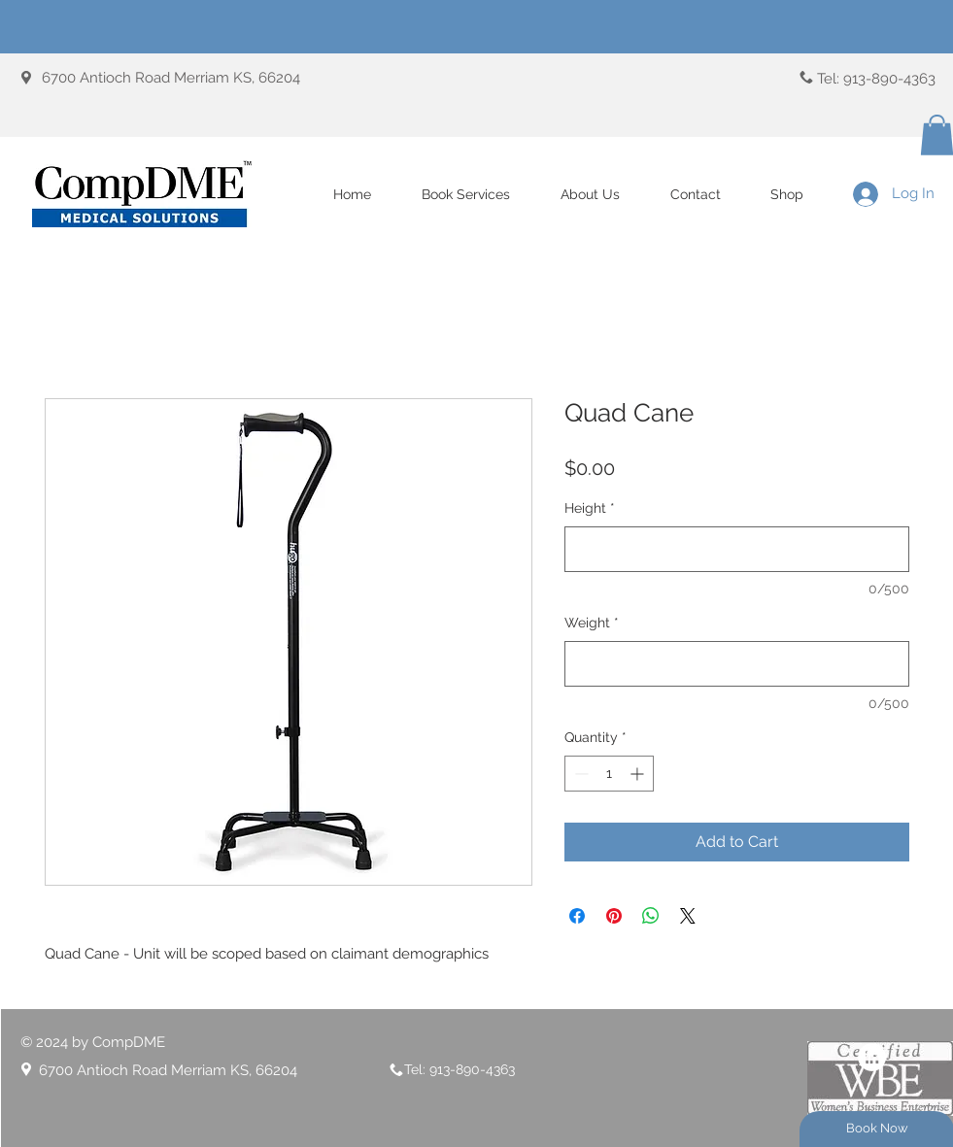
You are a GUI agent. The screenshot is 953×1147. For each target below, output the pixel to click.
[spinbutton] (609, 774)
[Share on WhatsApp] (651, 916)
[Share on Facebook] (577, 916)
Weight (591, 622)
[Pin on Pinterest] (614, 916)
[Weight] (736, 664)
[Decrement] (579, 774)
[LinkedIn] (872, 1057)
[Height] (736, 549)
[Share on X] (687, 916)
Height (589, 508)
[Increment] (639, 774)
